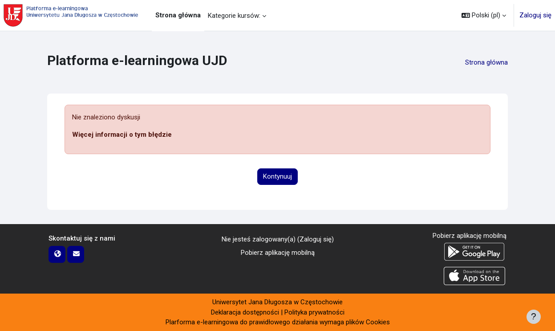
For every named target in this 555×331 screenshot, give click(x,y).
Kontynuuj (277, 176)
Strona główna (486, 62)
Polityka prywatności (314, 312)
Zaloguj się (535, 15)
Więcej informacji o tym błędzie (122, 135)
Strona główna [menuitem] (178, 15)
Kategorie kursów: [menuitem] (234, 16)
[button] (484, 15)
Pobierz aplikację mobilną (278, 253)
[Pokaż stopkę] (534, 317)
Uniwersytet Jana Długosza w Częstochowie (277, 302)
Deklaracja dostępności (245, 312)
